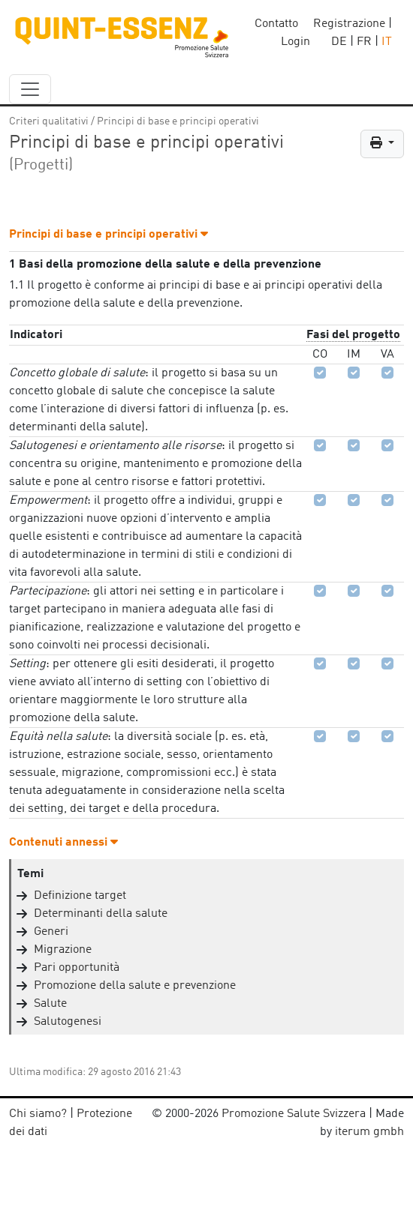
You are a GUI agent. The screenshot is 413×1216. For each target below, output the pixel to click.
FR (364, 42)
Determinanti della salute (100, 914)
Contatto (276, 24)
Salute (50, 1004)
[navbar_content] (30, 89)
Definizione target (80, 896)
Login (295, 42)
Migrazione (63, 950)
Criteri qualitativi (49, 121)
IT (386, 42)
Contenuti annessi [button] (63, 843)
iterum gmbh (369, 1132)
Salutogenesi (67, 1022)
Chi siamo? (38, 1114)
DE (339, 42)
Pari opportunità (76, 968)
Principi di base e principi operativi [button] (108, 235)
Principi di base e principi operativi (178, 121)
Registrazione (349, 24)
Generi (51, 932)
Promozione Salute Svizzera (294, 1114)
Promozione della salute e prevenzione (135, 986)
